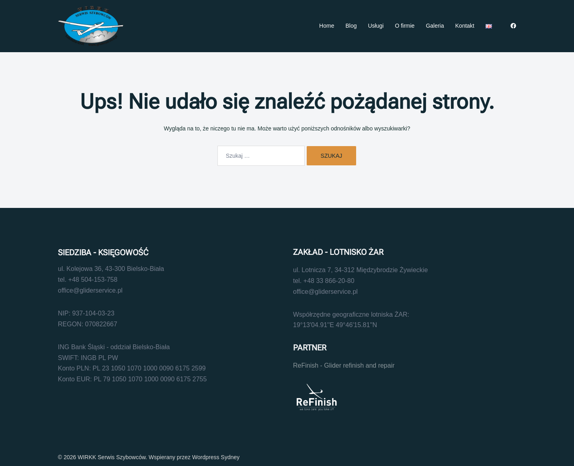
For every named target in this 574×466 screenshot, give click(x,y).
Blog (351, 25)
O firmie (404, 25)
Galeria (435, 25)
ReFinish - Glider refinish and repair (344, 365)
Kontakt (464, 25)
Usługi (375, 25)
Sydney (230, 457)
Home (326, 25)
